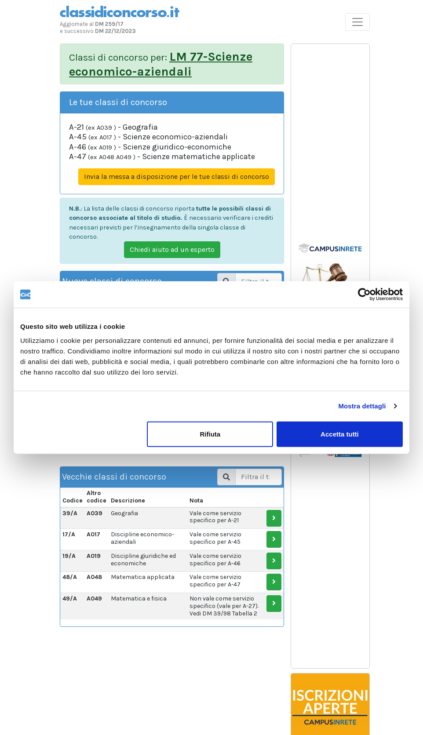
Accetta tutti (340, 433)
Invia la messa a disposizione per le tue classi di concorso (176, 176)
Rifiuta (210, 433)
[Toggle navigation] (357, 22)
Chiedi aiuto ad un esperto (172, 249)
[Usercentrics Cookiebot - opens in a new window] (364, 294)
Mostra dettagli (362, 406)
